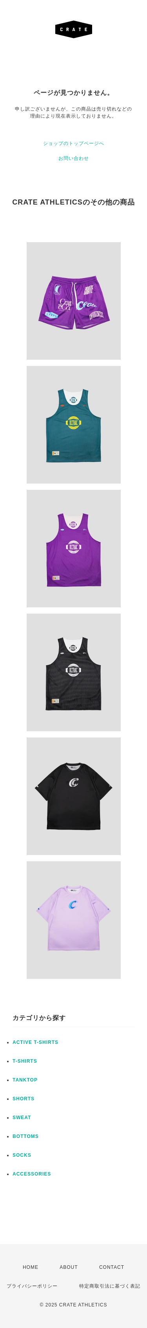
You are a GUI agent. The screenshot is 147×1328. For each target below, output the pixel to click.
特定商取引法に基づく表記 (109, 1286)
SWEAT (22, 1117)
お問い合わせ (73, 158)
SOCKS (22, 1155)
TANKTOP (25, 1080)
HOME (30, 1267)
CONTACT (111, 1267)
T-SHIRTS (25, 1061)
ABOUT (69, 1267)
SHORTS (23, 1099)
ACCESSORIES (32, 1174)
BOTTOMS (26, 1136)
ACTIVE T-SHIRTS (35, 1042)
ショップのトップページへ (73, 143)
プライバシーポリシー (32, 1286)
